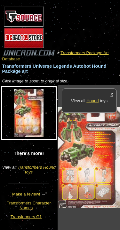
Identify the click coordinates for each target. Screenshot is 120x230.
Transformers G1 (26, 216)
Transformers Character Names (29, 205)
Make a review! (26, 194)
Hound (92, 100)
